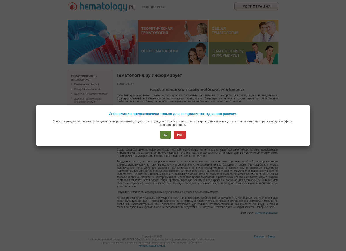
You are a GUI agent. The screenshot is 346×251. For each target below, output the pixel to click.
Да (165, 134)
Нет (179, 134)
